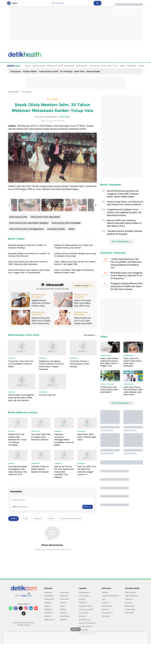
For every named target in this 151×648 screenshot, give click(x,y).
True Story (84, 65)
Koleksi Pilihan (30, 71)
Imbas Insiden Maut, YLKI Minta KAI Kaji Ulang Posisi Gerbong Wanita (125, 203)
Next (92, 157)
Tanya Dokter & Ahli (48, 71)
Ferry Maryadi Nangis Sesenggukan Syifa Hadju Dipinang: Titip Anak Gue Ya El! (17, 546)
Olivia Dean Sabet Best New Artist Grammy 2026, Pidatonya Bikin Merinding (27, 338)
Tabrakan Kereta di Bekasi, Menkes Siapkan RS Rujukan (40, 544)
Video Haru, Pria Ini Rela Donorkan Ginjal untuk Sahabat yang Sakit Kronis (132, 390)
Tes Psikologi (66, 71)
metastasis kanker (56, 304)
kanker (71, 304)
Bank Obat (79, 71)
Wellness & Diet (44, 65)
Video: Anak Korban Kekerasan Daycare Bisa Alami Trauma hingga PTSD (109, 362)
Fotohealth (27, 91)
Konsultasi (59, 65)
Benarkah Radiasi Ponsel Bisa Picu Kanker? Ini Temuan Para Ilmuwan (29, 330)
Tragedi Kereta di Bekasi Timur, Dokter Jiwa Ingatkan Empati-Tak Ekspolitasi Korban (124, 212)
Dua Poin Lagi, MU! (47, 470)
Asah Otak (96, 65)
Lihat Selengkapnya (121, 241)
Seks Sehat (71, 65)
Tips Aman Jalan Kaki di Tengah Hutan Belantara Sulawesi (40, 512)
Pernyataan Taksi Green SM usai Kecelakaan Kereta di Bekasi (20, 439)
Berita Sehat (29, 65)
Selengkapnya (90, 410)
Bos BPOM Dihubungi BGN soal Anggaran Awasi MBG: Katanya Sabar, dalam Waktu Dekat (123, 193)
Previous (12, 157)
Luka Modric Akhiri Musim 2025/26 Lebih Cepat (86, 512)
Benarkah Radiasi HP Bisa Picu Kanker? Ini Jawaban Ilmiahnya (27, 321)
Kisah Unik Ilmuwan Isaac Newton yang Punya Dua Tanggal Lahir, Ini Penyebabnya (29, 346)
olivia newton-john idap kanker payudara (28, 298)
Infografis (121, 65)
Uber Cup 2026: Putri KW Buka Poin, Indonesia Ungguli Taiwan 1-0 (86, 546)
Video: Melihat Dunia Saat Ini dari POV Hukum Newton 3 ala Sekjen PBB (75, 338)
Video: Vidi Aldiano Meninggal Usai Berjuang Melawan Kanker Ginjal (73, 346)
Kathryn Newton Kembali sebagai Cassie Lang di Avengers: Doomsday (75, 330)
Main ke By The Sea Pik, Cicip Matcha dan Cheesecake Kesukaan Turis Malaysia (64, 547)
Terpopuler (15, 71)
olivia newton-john (18, 292)
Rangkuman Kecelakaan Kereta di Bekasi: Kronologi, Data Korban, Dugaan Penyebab (51, 440)
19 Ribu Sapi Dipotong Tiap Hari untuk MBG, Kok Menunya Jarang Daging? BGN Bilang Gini (126, 263)
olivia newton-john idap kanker (45, 292)
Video (112, 65)
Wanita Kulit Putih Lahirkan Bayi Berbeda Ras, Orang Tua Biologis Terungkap (17, 514)
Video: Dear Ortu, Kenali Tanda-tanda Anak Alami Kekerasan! (132, 362)
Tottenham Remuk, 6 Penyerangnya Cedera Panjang (79, 439)
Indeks (131, 65)
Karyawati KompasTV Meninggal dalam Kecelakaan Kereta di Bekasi (64, 514)
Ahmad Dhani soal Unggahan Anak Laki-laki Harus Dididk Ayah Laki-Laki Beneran (21, 473)
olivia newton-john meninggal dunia (26, 304)
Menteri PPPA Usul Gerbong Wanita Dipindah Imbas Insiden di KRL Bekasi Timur (124, 223)
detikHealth (13, 91)
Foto (105, 65)
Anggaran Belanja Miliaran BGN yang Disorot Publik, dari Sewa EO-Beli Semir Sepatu (127, 286)
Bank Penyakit (93, 71)
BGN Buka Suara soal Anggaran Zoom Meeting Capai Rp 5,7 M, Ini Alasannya (127, 275)
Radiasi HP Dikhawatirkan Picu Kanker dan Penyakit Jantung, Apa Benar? (73, 321)
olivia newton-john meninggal (66, 298)
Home (18, 65)
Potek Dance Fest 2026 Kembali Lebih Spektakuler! (109, 389)
